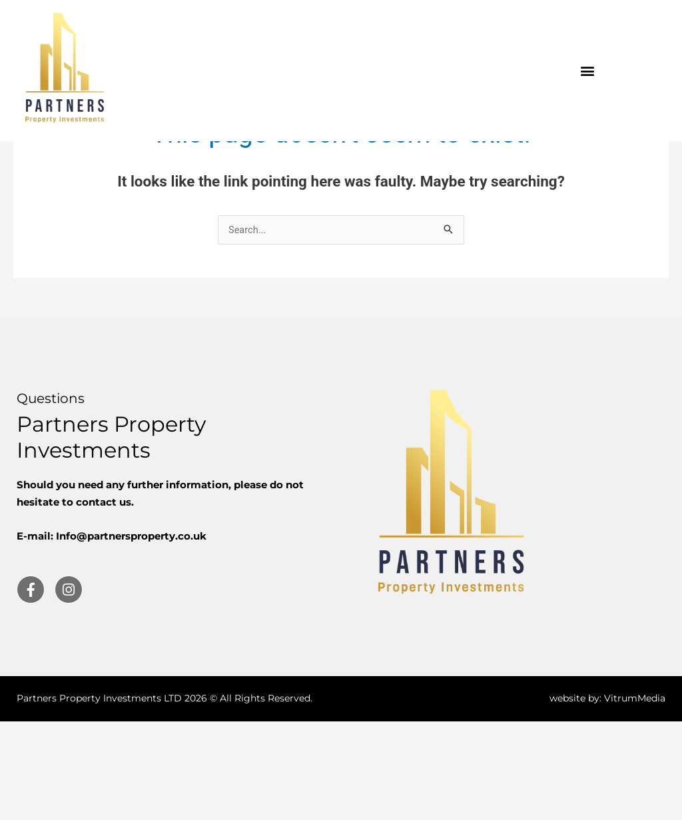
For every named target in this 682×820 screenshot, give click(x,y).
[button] (588, 71)
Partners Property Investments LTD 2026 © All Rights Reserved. (164, 797)
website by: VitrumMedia (607, 797)
